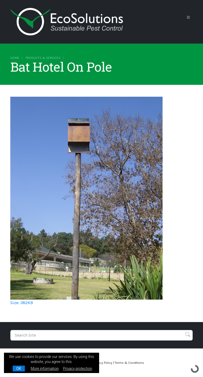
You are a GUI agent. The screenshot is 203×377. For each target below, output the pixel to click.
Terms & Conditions (129, 363)
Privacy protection (77, 368)
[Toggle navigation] (188, 17)
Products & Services (43, 58)
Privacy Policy (102, 363)
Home (14, 58)
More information (45, 368)
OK (18, 368)
